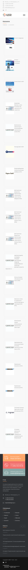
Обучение (17, 518)
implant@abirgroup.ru (10, 7)
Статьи (17, 515)
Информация (6, 565)
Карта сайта (13, 567)
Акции (5, 518)
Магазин (17, 512)
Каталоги (6, 520)
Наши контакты (15, 458)
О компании (7, 512)
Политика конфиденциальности (11, 566)
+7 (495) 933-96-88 (9, 3)
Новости (6, 515)
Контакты (17, 520)
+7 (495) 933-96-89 (9, 5)
